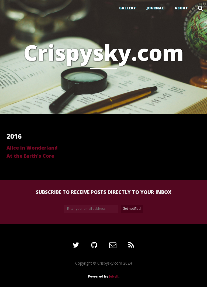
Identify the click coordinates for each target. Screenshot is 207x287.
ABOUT (181, 8)
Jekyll (113, 276)
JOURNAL (155, 8)
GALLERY (127, 8)
